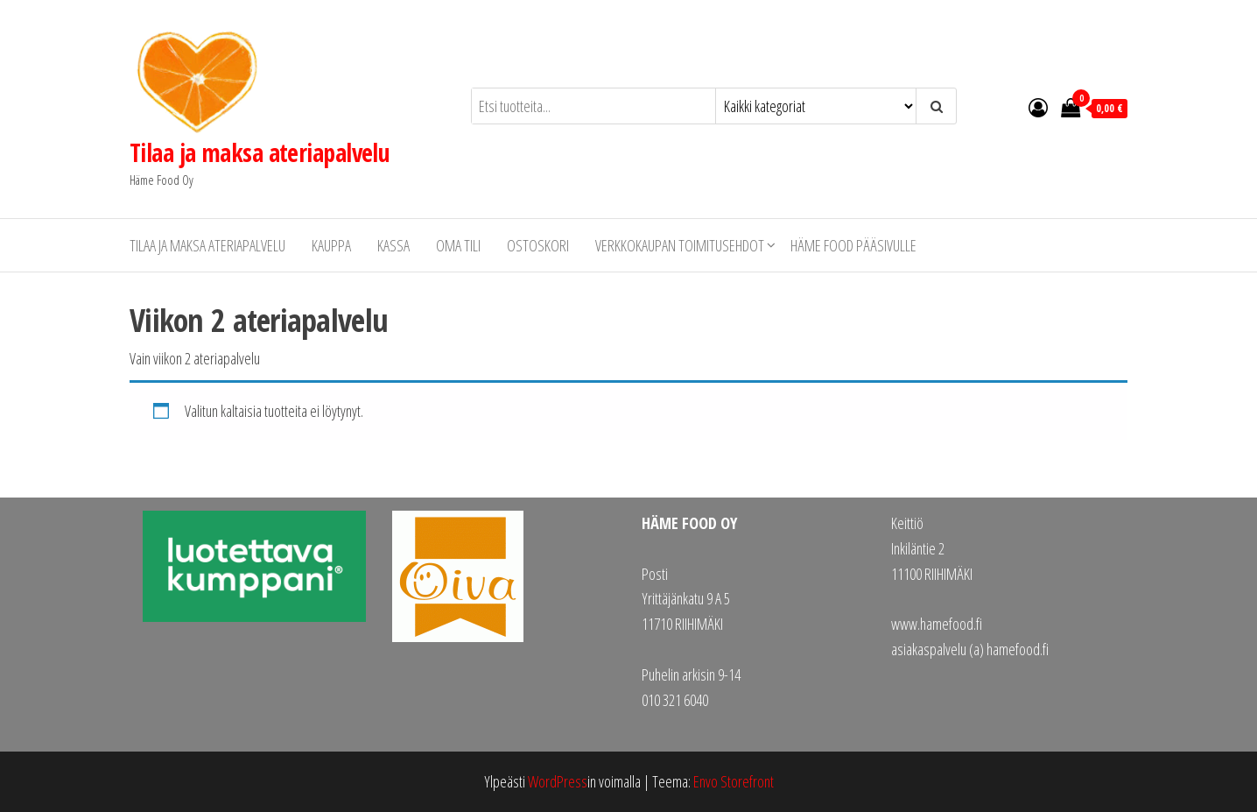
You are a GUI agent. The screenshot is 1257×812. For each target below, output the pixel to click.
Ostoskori (538, 245)
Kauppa (331, 245)
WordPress (557, 781)
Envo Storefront (733, 781)
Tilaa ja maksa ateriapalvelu (260, 152)
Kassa (393, 245)
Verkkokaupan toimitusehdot (679, 245)
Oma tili (458, 245)
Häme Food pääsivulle (853, 245)
